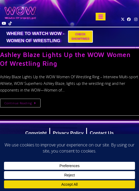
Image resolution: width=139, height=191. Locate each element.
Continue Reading (23, 102)
